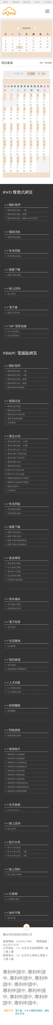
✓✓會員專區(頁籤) (12, 563)
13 (6, 44)
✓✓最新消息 (12, 231)
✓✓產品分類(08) (11, 486)
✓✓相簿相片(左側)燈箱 (14, 779)
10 (33, 41)
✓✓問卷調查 (12, 730)
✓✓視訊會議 (12, 659)
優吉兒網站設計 (22, 1020)
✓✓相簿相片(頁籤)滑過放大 (16, 783)
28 (12, 50)
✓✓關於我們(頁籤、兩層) (15, 214)
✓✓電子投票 (12, 621)
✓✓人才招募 (12, 682)
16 (26, 44)
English (37, 2)
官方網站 (47, 2)
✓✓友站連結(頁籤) (12, 604)
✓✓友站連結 (12, 598)
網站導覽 (26, 2)
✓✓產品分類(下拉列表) (14, 458)
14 (12, 44)
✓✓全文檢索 (12, 804)
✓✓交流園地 (12, 640)
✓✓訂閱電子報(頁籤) (13, 580)
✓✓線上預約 (12, 869)
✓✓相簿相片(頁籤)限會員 (15, 767)
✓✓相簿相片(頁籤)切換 (14, 775)
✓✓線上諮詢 (12, 288)
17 (33, 44)
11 (40, 41)
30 (26, 50)
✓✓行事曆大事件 (12, 899)
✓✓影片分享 (12, 842)
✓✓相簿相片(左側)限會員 (15, 763)
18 (40, 44)
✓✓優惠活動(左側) (12, 462)
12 (47, 41)
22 (19, 47)
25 (40, 47)
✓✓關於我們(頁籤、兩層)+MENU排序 (21, 218)
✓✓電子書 (11, 307)
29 (19, 50)
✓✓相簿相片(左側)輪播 (14, 754)
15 (19, 44)
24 (33, 47)
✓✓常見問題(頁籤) (12, 256)
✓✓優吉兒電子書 (12, 313)
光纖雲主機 (32, 1013)
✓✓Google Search (11, 810)
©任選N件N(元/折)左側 (14, 470)
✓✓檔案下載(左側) (12, 536)
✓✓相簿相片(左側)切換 (14, 771)
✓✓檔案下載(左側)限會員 (15, 544)
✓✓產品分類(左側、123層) (16, 441)
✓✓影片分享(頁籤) (12, 848)
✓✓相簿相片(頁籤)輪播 (14, 758)
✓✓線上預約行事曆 (12, 875)
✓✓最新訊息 (12, 400)
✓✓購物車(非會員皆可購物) (16, 482)
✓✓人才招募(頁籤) (12, 688)
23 (26, 47)
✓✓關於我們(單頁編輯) (14, 387)
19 (47, 44)
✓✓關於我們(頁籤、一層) (15, 210)
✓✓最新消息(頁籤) (12, 237)
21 (12, 47)
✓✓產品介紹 (12, 436)
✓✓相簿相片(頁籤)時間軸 (15, 791)
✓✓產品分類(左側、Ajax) (15, 450)
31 (33, 50)
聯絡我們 (16, 2)
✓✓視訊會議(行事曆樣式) (15, 669)
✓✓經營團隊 (12, 705)
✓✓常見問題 (12, 250)
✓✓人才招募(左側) (12, 692)
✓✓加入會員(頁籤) (12, 567)
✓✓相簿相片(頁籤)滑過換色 (16, 787)
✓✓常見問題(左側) (12, 513)
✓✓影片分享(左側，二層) (15, 856)
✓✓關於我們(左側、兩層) (15, 383)
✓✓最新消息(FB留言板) (14, 414)
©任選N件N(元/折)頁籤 (14, 474)
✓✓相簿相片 (12, 749)
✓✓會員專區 (12, 558)
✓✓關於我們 (12, 204)
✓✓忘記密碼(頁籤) (12, 576)
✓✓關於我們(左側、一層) (15, 375)
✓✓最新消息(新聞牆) (13, 418)
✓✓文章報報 (10, 423)
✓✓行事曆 (11, 893)
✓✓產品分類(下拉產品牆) (15, 454)
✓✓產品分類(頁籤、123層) (16, 446)
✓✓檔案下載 (12, 269)
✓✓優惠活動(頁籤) (12, 466)
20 (6, 47)
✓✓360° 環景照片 (12, 331)
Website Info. (32, 1020)
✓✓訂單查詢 (10, 490)
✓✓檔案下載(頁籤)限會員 (15, 540)
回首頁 (5, 2)
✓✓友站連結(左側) (12, 608)
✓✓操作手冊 (12, 912)
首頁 (41, 63)
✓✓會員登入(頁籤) (12, 571)
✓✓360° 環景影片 (12, 336)
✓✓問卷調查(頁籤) (12, 735)
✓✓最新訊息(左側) (12, 410)
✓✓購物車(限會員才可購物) (16, 478)
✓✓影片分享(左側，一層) (15, 852)
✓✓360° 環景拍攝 (15, 326)
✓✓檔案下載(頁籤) (12, 275)
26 (47, 47)
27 (6, 50)
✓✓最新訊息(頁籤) (12, 406)
